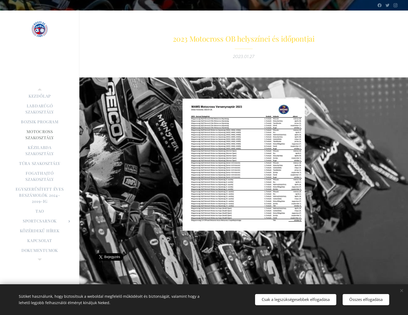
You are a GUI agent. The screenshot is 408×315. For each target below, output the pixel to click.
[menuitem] (40, 96)
